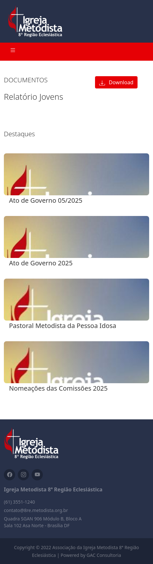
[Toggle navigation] (13, 51)
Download (116, 82)
